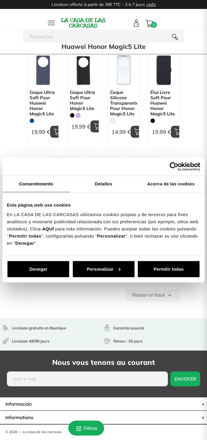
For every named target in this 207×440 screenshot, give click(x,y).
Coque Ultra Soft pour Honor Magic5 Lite (82, 100)
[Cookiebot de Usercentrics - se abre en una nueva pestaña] (174, 166)
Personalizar (104, 268)
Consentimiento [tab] (36, 183)
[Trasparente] (112, 120)
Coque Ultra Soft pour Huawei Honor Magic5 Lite (42, 103)
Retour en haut (152, 295)
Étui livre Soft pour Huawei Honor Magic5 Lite (162, 103)
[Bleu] (32, 120)
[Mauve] (78, 115)
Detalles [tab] (103, 183)
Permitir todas (169, 268)
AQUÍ (48, 228)
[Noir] (72, 115)
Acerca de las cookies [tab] (171, 183)
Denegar (38, 268)
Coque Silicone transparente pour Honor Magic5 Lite (123, 103)
